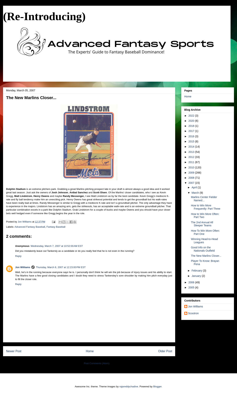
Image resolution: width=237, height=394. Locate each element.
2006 (191, 282)
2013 (191, 151)
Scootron (193, 313)
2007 (191, 182)
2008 (191, 177)
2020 (191, 120)
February (197, 270)
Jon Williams (22, 267)
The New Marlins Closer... (206, 255)
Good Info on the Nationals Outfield (203, 249)
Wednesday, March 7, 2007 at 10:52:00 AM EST (57, 246)
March (195, 192)
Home (90, 351)
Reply (18, 256)
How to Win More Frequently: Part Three (205, 207)
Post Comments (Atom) (96, 363)
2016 (191, 136)
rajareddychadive (128, 386)
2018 (191, 125)
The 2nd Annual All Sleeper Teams (202, 224)
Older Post (165, 351)
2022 (191, 115)
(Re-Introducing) (44, 16)
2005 (191, 287)
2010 (191, 167)
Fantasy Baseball (55, 226)
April (194, 187)
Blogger (157, 386)
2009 (191, 172)
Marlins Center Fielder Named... (204, 199)
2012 (191, 157)
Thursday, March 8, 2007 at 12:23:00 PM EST (61, 267)
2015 (191, 141)
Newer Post (13, 351)
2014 (191, 146)
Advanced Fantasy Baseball (30, 226)
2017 (191, 131)
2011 (191, 162)
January (196, 275)
